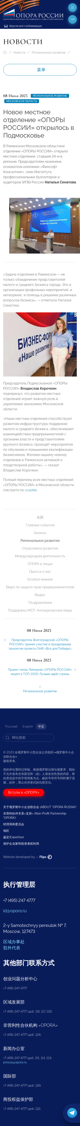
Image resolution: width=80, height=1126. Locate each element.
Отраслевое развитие (40, 548)
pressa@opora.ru (15, 1062)
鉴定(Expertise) (13, 837)
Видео (40, 595)
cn (72, 19)
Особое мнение (40, 579)
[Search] (28, 738)
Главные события (40, 525)
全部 (40, 517)
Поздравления (40, 603)
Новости (19, 52)
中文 (41, 726)
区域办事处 (14, 941)
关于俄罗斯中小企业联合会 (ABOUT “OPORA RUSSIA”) (39, 807)
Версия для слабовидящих (23, 26)
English (28, 726)
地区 (6, 830)
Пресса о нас (40, 572)
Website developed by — (27, 857)
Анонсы (40, 533)
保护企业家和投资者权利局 (21, 843)
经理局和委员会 (13, 824)
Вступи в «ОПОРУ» (23, 792)
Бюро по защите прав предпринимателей (40, 587)
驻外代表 (11, 947)
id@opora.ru (15, 910)
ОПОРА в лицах (40, 564)
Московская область (21, 101)
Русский (11, 726)
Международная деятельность (40, 556)
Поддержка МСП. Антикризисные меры (40, 610)
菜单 (41, 69)
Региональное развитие (49, 52)
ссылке (30, 493)
